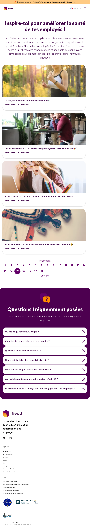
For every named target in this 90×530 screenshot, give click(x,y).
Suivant (45, 275)
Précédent (45, 260)
